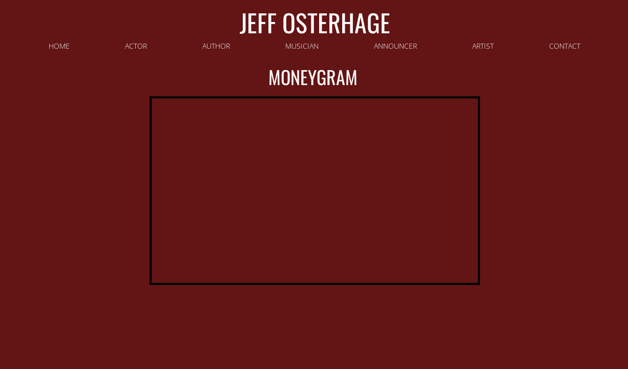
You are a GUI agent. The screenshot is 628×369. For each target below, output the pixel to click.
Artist (483, 46)
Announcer (395, 46)
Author (216, 46)
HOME (59, 46)
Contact (564, 46)
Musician (302, 46)
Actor (136, 46)
